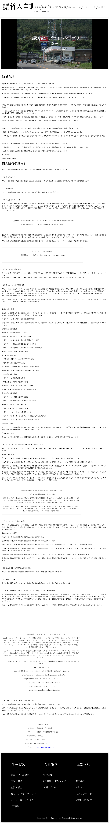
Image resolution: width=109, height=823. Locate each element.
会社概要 (36, 11)
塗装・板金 (63, 7)
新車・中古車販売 (53, 7)
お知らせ (80, 787)
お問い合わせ (44, 11)
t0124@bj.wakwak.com (45, 747)
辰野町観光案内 (84, 800)
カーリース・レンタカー (90, 7)
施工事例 (44, 7)
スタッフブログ (84, 793)
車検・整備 (37, 7)
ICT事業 (100, 7)
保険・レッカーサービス (74, 7)
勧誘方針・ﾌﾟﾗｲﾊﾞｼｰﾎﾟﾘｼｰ (56, 781)
